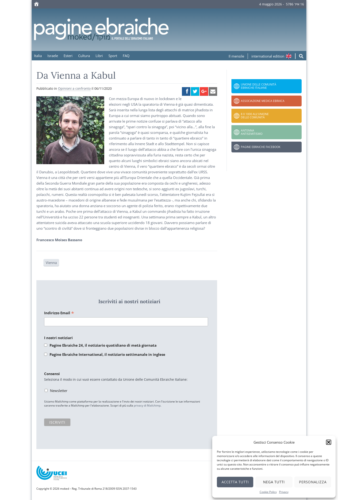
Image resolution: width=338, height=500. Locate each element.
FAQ (126, 55)
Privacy (283, 492)
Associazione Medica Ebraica (262, 101)
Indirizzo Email (59, 313)
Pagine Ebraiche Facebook (260, 147)
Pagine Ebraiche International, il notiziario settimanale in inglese (107, 354)
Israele (52, 55)
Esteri (68, 55)
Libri (99, 55)
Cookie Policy (268, 492)
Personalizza (312, 482)
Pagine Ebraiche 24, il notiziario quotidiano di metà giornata (103, 345)
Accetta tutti (235, 482)
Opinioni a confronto (74, 88)
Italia (38, 55)
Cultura (84, 55)
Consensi (52, 373)
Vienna (51, 262)
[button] (328, 442)
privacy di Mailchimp (147, 405)
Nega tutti (274, 482)
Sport (112, 55)
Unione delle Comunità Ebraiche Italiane (258, 86)
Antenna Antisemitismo (251, 132)
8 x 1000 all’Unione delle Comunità (255, 115)
